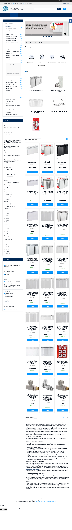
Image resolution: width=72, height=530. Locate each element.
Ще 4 (6, 177)
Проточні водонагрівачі (11, 40)
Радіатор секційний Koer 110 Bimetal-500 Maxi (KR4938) (32, 225)
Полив (7, 44)
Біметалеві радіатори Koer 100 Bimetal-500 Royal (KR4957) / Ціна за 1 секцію (47, 193)
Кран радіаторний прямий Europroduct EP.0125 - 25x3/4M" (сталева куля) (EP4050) (32, 396)
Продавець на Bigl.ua (36, 500)
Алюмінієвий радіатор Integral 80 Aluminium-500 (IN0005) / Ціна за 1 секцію (32, 328)
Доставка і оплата (39, 15)
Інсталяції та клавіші (10, 59)
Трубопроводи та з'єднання (12, 80)
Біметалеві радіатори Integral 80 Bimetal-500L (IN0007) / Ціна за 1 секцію (47, 294)
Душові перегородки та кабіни (12, 55)
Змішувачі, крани (9, 34)
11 (67, 417)
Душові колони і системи (11, 36)
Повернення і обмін (52, 15)
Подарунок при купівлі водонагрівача (11, 29)
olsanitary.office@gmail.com (11, 309)
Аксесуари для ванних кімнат (12, 51)
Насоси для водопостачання (12, 77)
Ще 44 (6, 237)
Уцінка (7, 32)
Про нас (21, 15)
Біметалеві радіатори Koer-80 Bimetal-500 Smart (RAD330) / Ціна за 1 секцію (62, 193)
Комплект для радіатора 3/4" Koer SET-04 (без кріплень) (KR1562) (62, 362)
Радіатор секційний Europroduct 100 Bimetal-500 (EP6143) (32, 259)
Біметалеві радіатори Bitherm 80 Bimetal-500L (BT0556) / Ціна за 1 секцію (62, 328)
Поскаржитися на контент (40, 501)
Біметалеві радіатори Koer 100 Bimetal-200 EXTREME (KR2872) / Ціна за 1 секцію (47, 328)
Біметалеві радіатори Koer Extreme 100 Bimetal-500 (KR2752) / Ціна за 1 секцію (62, 260)
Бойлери (7, 92)
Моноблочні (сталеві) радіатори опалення (36, 112)
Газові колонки (9, 94)
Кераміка (8, 57)
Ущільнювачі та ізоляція (11, 84)
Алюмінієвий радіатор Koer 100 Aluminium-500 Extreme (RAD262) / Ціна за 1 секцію (47, 362)
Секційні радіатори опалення (36, 90)
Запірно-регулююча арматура (12, 82)
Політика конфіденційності (51, 501)
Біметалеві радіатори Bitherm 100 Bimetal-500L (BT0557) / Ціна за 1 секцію (32, 294)
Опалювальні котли (10, 97)
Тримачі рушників (9, 101)
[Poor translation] (5, 510)
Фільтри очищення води (11, 38)
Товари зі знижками (8, 23)
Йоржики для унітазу (10, 99)
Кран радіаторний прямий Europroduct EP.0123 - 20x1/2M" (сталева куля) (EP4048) (62, 396)
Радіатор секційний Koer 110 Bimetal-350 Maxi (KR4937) (32, 192)
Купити (32, 171)
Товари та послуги (32, 42)
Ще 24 (6, 162)
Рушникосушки (9, 53)
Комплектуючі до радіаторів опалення (58, 91)
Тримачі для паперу (10, 108)
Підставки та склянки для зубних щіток (11, 112)
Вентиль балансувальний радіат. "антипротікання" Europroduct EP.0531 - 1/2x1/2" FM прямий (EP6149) (47, 397)
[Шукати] (59, 9)
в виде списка (68, 139)
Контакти (29, 15)
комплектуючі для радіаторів (32, 469)
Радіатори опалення (10, 61)
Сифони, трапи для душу (11, 86)
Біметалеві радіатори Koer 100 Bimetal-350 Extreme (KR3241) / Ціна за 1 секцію (32, 160)
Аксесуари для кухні (10, 49)
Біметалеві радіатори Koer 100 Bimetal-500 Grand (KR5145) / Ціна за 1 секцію (47, 160)
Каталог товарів (7, 26)
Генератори (8, 90)
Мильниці (8, 103)
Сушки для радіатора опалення (59, 111)
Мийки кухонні (9, 47)
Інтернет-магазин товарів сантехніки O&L (35, 475)
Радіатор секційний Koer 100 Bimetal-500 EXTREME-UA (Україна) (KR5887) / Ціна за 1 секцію (47, 260)
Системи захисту (9, 88)
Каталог (13, 15)
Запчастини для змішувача (12, 42)
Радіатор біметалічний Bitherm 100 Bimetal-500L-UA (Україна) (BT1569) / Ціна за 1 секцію (47, 226)
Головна (6, 15)
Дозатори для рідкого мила (12, 114)
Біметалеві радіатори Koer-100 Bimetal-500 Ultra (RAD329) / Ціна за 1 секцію (62, 226)
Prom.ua (42, 498)
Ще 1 (6, 221)
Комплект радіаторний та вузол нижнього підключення (36, 133)
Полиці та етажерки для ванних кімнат (13, 106)
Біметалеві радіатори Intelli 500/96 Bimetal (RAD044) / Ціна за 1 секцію (32, 362)
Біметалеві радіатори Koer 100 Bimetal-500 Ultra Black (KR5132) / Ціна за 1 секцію (62, 160)
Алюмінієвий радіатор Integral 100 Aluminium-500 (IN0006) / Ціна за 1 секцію (62, 294)
